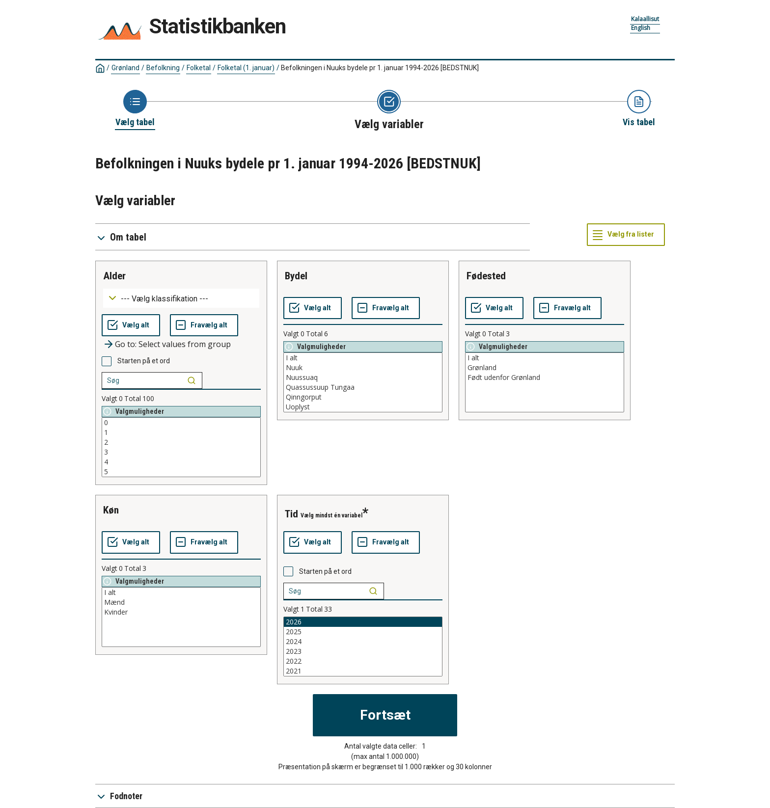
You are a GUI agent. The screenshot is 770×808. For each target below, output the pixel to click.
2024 (363, 641)
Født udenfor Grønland (545, 377)
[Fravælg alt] (204, 325)
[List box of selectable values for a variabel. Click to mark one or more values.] (181, 447)
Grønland (125, 68)
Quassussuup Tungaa (363, 387)
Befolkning (163, 68)
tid (291, 514)
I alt (363, 358)
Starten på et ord (143, 361)
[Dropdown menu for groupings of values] (181, 298)
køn (111, 510)
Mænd (181, 602)
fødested (486, 276)
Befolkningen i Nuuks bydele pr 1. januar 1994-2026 (380, 68)
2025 (363, 632)
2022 (363, 661)
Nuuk (363, 368)
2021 (363, 671)
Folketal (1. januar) (246, 68)
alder (114, 276)
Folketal (199, 68)
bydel (296, 276)
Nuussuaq (363, 377)
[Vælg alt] (131, 325)
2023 (363, 651)
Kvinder (181, 612)
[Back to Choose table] (135, 109)
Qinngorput (363, 397)
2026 (363, 622)
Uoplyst (363, 407)
